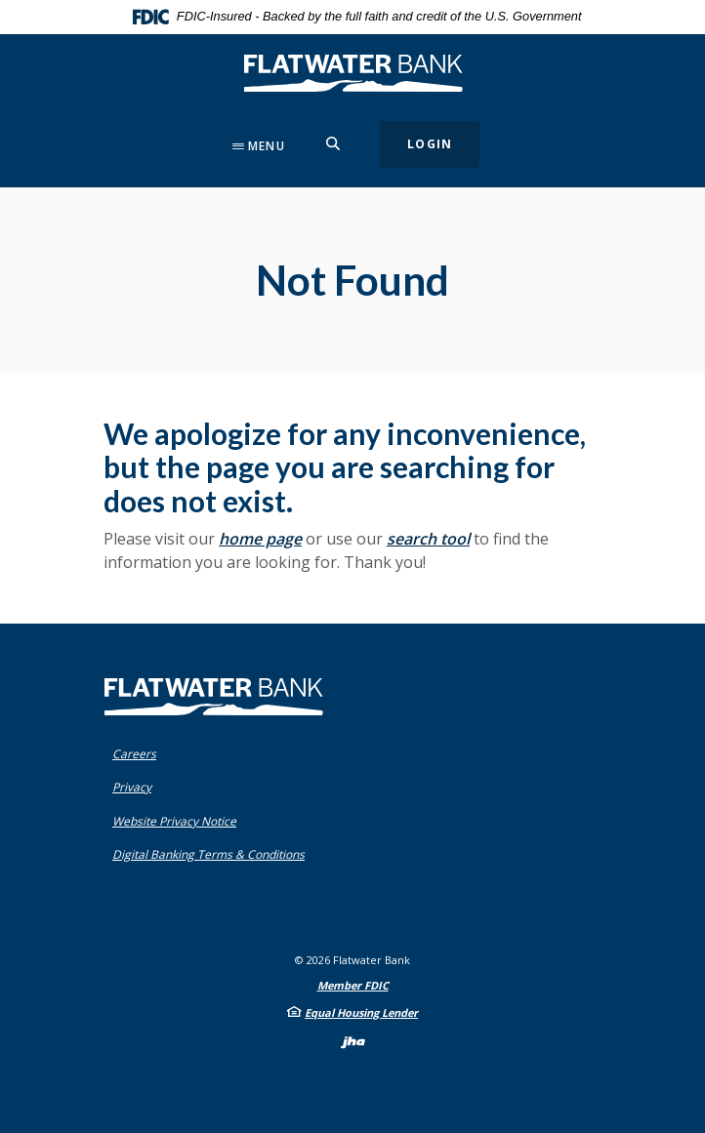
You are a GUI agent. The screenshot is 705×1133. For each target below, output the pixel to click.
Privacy (136, 787)
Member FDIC (353, 985)
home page (260, 538)
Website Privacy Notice (178, 821)
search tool (428, 538)
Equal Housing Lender (361, 1012)
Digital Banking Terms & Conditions (212, 854)
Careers (134, 754)
